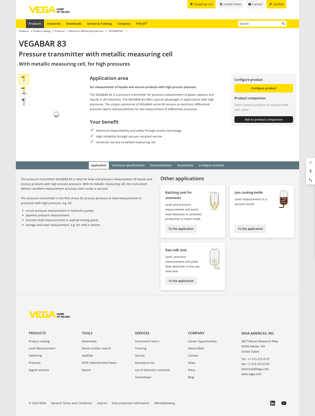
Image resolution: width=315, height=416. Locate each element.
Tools (87, 325)
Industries (54, 23)
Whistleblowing (164, 395)
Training (140, 340)
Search (86, 362)
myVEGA (87, 348)
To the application (181, 221)
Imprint (102, 395)
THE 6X (141, 23)
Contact (193, 348)
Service (140, 348)
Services (142, 325)
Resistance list (144, 355)
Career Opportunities (202, 333)
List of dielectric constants (152, 362)
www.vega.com (251, 366)
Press (191, 362)
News (191, 355)
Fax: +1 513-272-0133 (255, 356)
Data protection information (130, 395)
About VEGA (196, 340)
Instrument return (147, 333)
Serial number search (96, 340)
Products (35, 23)
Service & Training (99, 23)
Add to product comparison (264, 119)
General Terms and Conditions (71, 395)
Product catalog (39, 333)
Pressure (35, 355)
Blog (191, 369)
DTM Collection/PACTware (99, 355)
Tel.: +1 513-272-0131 (255, 351)
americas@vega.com (255, 361)
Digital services (39, 362)
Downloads (74, 23)
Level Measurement (42, 340)
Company (123, 23)
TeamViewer (143, 369)
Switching (35, 348)
